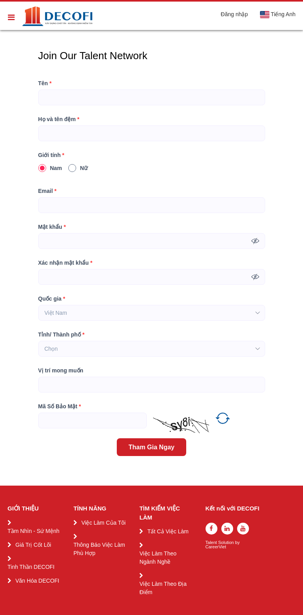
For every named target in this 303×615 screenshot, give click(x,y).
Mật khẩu (52, 227)
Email (47, 191)
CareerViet (216, 547)
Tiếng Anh (278, 14)
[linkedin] (227, 529)
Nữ (78, 168)
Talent (212, 542)
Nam (50, 168)
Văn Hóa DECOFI (37, 581)
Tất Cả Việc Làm (168, 531)
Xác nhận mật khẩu (65, 263)
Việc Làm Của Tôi (103, 523)
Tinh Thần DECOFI (30, 567)
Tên (45, 83)
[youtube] (243, 529)
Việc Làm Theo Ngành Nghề (157, 557)
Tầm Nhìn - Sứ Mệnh (33, 531)
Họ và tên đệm (59, 119)
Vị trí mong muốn (61, 370)
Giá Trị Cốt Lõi (33, 545)
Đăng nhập (234, 14)
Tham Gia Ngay (151, 447)
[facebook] (211, 529)
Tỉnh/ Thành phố (61, 335)
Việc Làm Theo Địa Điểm (163, 588)
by (238, 542)
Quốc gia (51, 299)
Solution (226, 542)
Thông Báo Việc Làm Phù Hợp (99, 549)
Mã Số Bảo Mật (59, 406)
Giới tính (51, 155)
